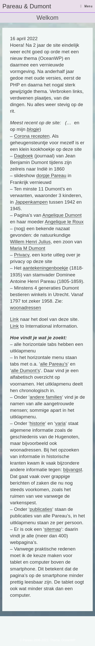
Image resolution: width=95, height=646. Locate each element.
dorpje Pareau (51, 175)
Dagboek (23, 155)
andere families (46, 397)
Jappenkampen (31, 202)
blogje (33, 129)
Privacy (21, 254)
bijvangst (72, 469)
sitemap (52, 529)
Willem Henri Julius (30, 241)
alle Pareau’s (54, 364)
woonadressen (25, 307)
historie (37, 423)
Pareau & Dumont (26, 6)
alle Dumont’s (25, 370)
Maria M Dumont (27, 248)
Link (14, 319)
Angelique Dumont (62, 215)
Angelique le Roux (64, 221)
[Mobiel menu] (86, 6)
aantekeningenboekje (45, 268)
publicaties (41, 509)
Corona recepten (31, 136)
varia (60, 423)
